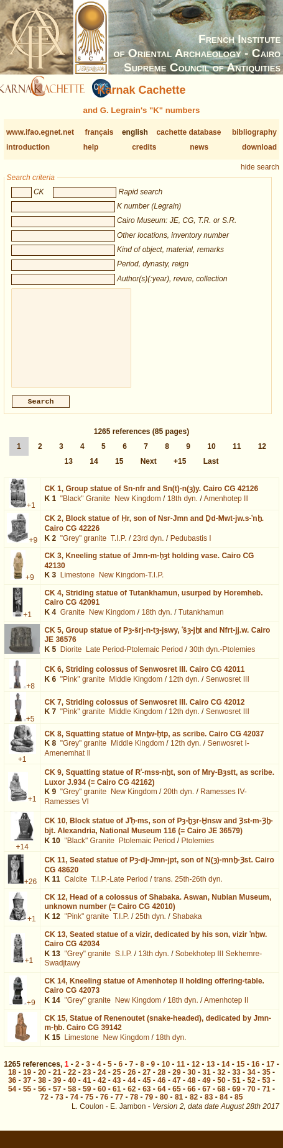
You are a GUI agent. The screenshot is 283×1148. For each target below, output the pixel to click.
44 (132, 1090)
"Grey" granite (83, 548)
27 (146, 1082)
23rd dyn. (148, 548)
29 (176, 1082)
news (199, 147)
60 (102, 1099)
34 (251, 1082)
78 (134, 1107)
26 (132, 1082)
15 (119, 471)
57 (57, 1099)
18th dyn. (182, 508)
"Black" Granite (85, 508)
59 (87, 1099)
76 (104, 1107)
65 (176, 1099)
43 (117, 1090)
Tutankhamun (201, 622)
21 (57, 1082)
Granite (72, 622)
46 (161, 1090)
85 (238, 1107)
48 (191, 1090)
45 (146, 1090)
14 (94, 471)
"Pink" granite (82, 689)
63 (146, 1099)
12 (262, 456)
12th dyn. (184, 689)
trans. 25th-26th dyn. (188, 889)
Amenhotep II (225, 508)
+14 (22, 856)
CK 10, (158, 835)
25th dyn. (151, 926)
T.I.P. (119, 548)
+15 (180, 471)
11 (237, 456)
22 (72, 1082)
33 (236, 1082)
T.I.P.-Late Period (119, 889)
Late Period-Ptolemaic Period (134, 659)
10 (211, 456)
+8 (30, 696)
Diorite (71, 659)
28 (161, 1082)
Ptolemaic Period (147, 850)
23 (87, 1082)
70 (251, 1099)
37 (27, 1090)
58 (72, 1099)
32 (221, 1082)
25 (117, 1082)
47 (176, 1090)
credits (144, 147)
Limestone (77, 585)
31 (206, 1082)
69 (236, 1099)
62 (132, 1099)
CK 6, (144, 679)
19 (27, 1082)
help (91, 147)
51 (236, 1090)
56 (42, 1099)
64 (161, 1099)
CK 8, (154, 743)
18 (12, 1082)
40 (72, 1090)
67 (206, 1099)
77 (119, 1107)
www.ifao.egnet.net (40, 132)
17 (270, 1074)
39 (57, 1090)
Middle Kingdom (135, 689)
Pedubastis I (190, 548)
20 (42, 1082)
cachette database (188, 132)
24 (102, 1082)
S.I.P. (123, 963)
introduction (28, 147)
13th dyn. (153, 963)
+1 (31, 515)
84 (224, 1107)
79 (149, 1107)
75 (89, 1107)
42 (102, 1090)
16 (255, 1074)
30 (191, 1082)
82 (194, 1107)
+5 (30, 729)
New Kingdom (137, 508)
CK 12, (157, 912)
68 (221, 1099)
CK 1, (151, 498)
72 (44, 1107)
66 (191, 1099)
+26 (30, 891)
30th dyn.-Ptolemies (222, 659)
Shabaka (187, 926)
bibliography (254, 132)
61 (117, 1099)
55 (27, 1099)
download (259, 147)
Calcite (75, 889)
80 (164, 1107)
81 (179, 1107)
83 (209, 1107)
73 (59, 1107)
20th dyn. (179, 801)
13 (69, 471)
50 (221, 1090)
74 (74, 1107)
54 (12, 1099)
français (99, 132)
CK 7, (144, 712)
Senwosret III (227, 689)
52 (251, 1090)
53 (266, 1090)
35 (266, 1082)
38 (42, 1090)
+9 (33, 550)
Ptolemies (197, 850)
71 (266, 1099)
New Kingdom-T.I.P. (131, 585)
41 (87, 1090)
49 (206, 1090)
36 (12, 1090)
